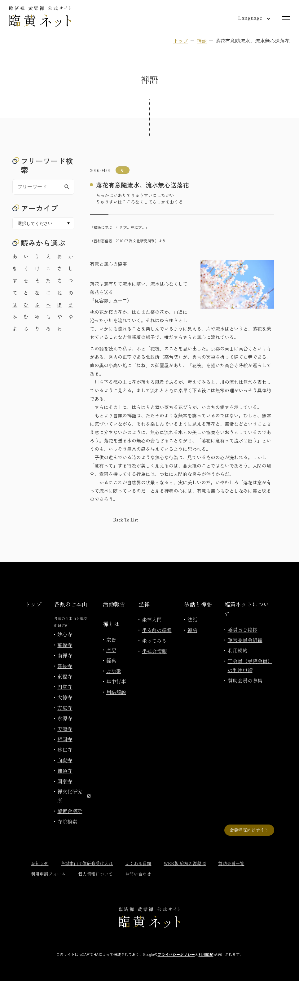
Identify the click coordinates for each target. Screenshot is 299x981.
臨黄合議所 (69, 811)
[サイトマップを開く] (286, 18)
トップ (180, 40)
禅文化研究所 (73, 796)
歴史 (111, 649)
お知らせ (39, 863)
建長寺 (64, 666)
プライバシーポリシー (176, 954)
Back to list (125, 520)
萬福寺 (64, 645)
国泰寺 (64, 781)
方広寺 (64, 707)
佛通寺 (64, 770)
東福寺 (64, 676)
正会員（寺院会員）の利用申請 (250, 665)
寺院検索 (67, 821)
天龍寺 (64, 728)
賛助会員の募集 (245, 680)
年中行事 (116, 681)
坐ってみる (154, 640)
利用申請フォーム (48, 874)
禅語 (202, 40)
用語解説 (116, 692)
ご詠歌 (113, 671)
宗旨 (111, 639)
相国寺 (64, 739)
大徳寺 (64, 697)
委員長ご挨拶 (242, 629)
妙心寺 (64, 634)
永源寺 (64, 718)
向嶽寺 (64, 760)
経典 (111, 660)
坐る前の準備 (157, 630)
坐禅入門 (152, 619)
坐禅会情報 (154, 651)
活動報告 (114, 604)
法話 (192, 619)
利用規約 (238, 650)
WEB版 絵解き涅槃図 (185, 863)
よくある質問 (138, 863)
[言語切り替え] (249, 18)
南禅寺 (64, 655)
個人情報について (95, 874)
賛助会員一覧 (231, 863)
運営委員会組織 (245, 640)
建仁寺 (64, 749)
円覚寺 (64, 686)
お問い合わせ (138, 874)
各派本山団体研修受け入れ (87, 863)
